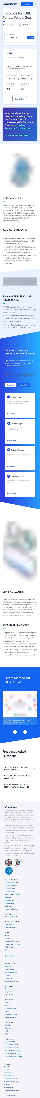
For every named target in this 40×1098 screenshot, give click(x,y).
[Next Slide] (25, 732)
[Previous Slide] (15, 732)
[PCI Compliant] (8, 863)
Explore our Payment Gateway (18, 135)
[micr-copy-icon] (32, 79)
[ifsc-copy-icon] (18, 79)
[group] (20, 709)
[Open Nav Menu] (35, 4)
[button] (27, 4)
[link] (10, 385)
